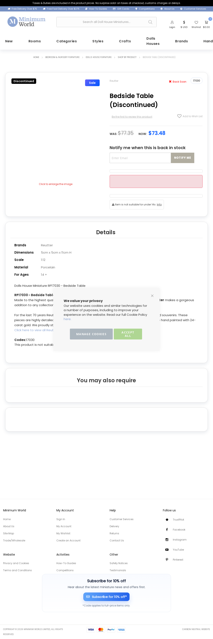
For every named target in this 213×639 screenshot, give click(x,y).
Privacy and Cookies (16, 563)
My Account (63, 526)
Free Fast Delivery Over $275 (61, 8)
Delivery (114, 526)
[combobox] (106, 22)
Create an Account (68, 540)
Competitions (145, 8)
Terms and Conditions (17, 570)
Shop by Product (127, 56)
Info (159, 203)
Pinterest (178, 559)
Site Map (8, 533)
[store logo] (26, 21)
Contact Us (117, 540)
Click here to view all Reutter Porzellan (44, 329)
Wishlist (196, 27)
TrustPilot (178, 519)
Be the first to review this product (132, 116)
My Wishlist (63, 533)
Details (105, 231)
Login (172, 27)
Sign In (60, 519)
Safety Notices (119, 563)
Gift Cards (121, 8)
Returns (114, 533)
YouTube (178, 549)
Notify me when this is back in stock (148, 147)
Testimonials (118, 570)
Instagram (180, 539)
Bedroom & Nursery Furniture (62, 56)
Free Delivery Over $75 (22, 8)
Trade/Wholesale (14, 540)
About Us (168, 8)
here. (67, 319)
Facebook (179, 529)
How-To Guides (96, 8)
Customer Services (193, 8)
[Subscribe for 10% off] (106, 596)
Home (36, 56)
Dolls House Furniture (98, 56)
